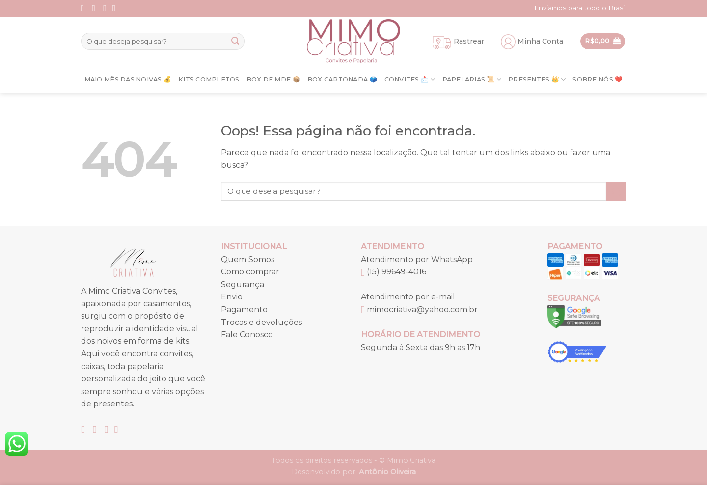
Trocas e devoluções (261, 322)
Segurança (242, 284)
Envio (232, 296)
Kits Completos (209, 79)
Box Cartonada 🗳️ (342, 79)
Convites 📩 (409, 79)
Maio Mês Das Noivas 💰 (127, 79)
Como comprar (250, 271)
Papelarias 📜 (472, 79)
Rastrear (469, 41)
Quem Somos (247, 259)
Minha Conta (540, 41)
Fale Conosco (247, 334)
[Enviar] (235, 41)
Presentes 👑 (537, 79)
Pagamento (244, 309)
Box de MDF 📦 (273, 79)
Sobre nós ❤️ (597, 79)
